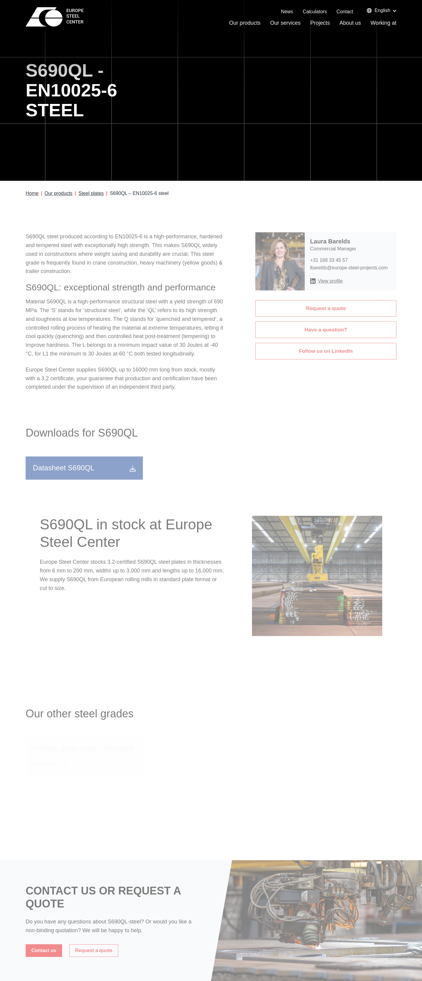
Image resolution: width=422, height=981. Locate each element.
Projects (320, 23)
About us (350, 23)
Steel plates (91, 193)
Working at (383, 23)
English (378, 10)
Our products (244, 23)
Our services (285, 23)
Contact (344, 11)
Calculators (315, 11)
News (287, 11)
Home (32, 193)
